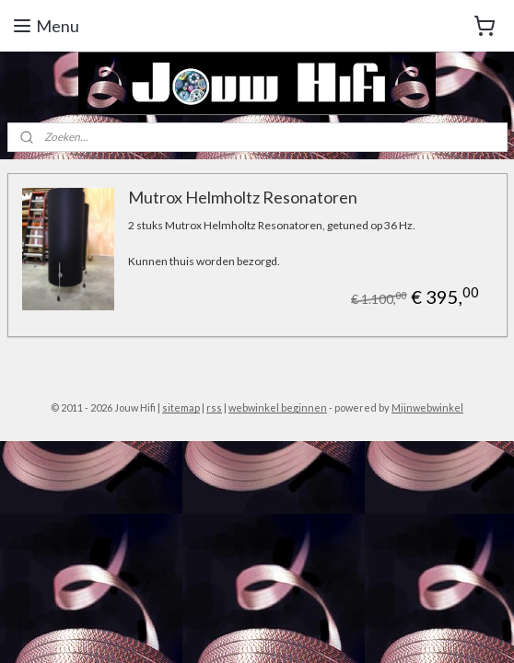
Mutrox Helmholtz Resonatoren (242, 197)
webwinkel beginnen (277, 407)
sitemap (181, 407)
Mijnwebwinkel (427, 407)
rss (214, 407)
